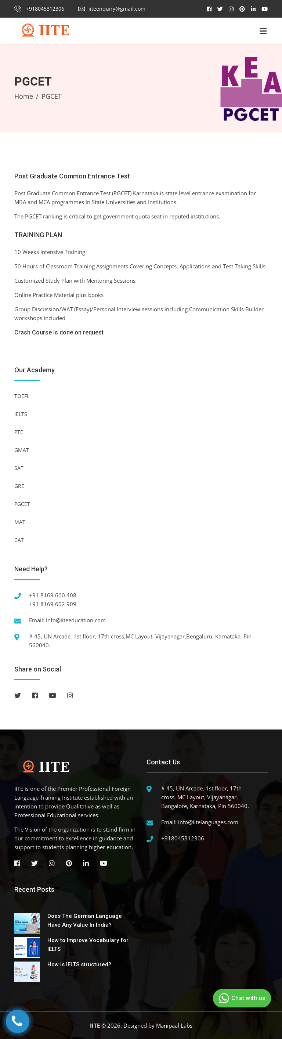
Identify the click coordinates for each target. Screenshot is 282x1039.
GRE (19, 485)
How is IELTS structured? (79, 964)
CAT (19, 539)
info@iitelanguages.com (208, 822)
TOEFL (21, 395)
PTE (18, 431)
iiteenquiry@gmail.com (111, 8)
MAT (19, 521)
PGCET (22, 503)
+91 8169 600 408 (52, 595)
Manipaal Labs (174, 1025)
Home (23, 96)
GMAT (21, 449)
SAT (19, 467)
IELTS (20, 413)
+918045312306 (39, 8)
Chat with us (241, 998)
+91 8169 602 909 (52, 604)
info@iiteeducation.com (76, 620)
